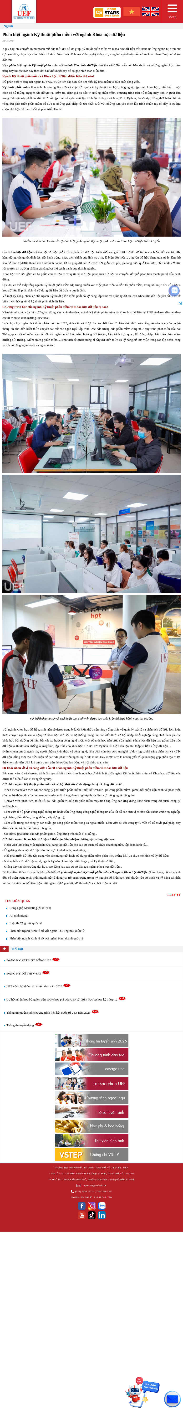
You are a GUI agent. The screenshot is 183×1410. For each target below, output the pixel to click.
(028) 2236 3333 (103, 1191)
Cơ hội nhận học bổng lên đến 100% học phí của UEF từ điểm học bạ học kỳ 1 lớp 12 (66, 999)
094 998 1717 (88, 1197)
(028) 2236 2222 (84, 1191)
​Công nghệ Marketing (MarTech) (30, 908)
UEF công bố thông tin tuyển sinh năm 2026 (38, 986)
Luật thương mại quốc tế (26, 923)
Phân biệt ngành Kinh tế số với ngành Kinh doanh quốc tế (46, 938)
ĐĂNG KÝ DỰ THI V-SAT (28, 973)
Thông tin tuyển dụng (24, 1025)
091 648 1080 (104, 1197)
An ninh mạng (19, 915)
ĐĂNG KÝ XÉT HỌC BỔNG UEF (33, 960)
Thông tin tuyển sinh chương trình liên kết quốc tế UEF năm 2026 (52, 1012)
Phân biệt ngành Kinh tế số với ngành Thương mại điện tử (47, 931)
